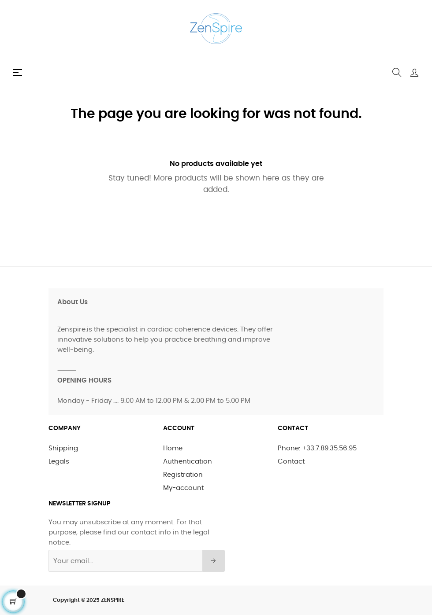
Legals (58, 461)
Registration (183, 474)
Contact (291, 461)
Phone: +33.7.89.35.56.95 (317, 448)
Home (172, 448)
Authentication (187, 461)
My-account (183, 488)
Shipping (63, 448)
